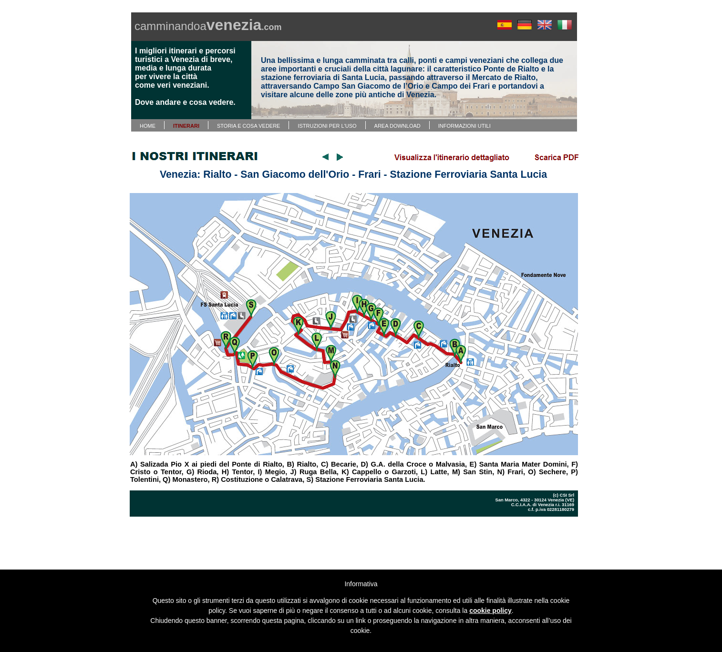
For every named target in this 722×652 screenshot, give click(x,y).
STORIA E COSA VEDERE (248, 126)
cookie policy (490, 610)
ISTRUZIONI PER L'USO (327, 126)
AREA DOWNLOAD (397, 126)
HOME (147, 126)
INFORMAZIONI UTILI (464, 126)
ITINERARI (186, 126)
